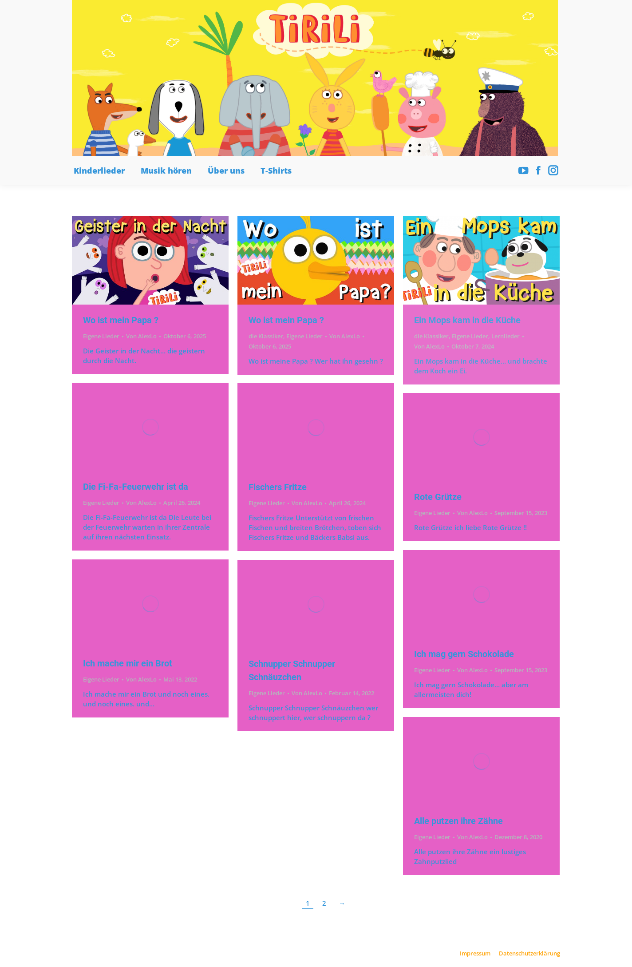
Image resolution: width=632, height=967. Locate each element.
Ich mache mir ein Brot (127, 663)
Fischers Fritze (278, 487)
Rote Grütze (438, 496)
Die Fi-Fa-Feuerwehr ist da (135, 486)
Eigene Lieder (101, 336)
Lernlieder (505, 336)
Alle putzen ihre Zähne (458, 821)
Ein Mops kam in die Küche (467, 320)
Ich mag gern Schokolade (464, 654)
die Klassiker (266, 336)
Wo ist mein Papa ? (120, 320)
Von (141, 336)
